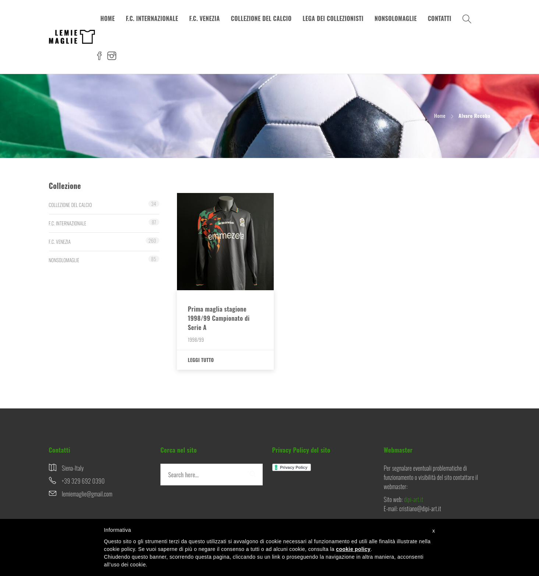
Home (440, 115)
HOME (107, 18)
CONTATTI (439, 18)
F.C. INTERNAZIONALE (152, 18)
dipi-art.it (413, 499)
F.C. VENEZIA (204, 18)
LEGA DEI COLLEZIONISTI (333, 18)
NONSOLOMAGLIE (396, 18)
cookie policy (353, 549)
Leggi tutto (201, 359)
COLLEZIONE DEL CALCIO (261, 18)
